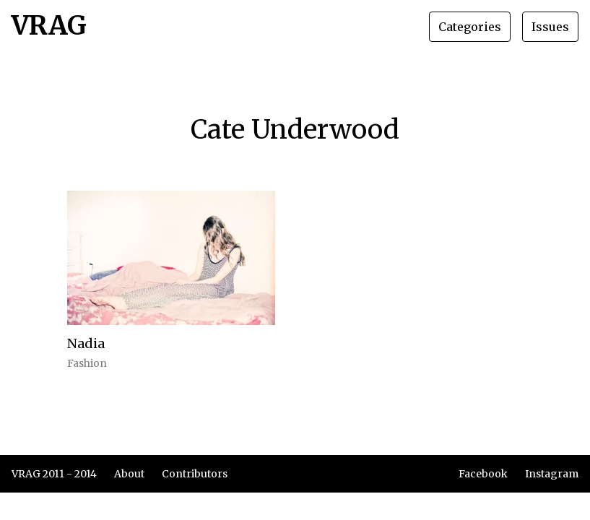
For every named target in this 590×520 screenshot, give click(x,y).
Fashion (87, 363)
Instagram (551, 473)
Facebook (483, 473)
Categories (469, 27)
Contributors (194, 473)
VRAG (49, 27)
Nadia (86, 343)
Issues (550, 27)
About (129, 473)
